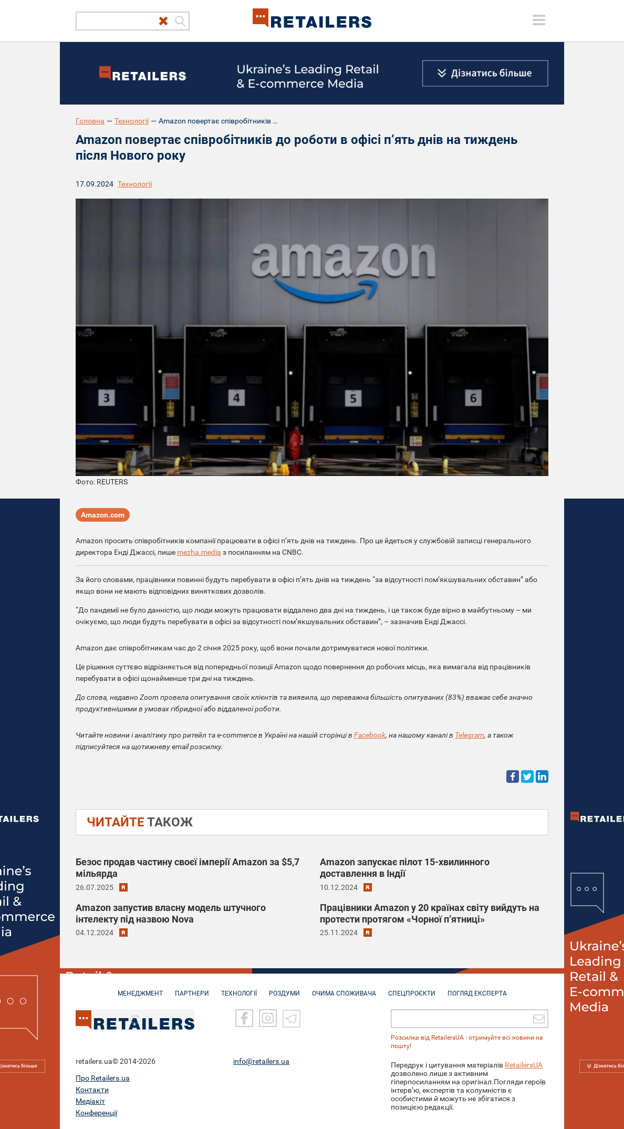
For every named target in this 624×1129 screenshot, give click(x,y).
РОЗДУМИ (284, 988)
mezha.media (199, 552)
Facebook (370, 735)
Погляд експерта (477, 988)
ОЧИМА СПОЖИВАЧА (344, 988)
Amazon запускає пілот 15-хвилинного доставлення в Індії (405, 867)
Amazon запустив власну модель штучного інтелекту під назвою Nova (171, 913)
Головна (90, 121)
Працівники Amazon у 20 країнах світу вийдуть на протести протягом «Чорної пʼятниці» (429, 913)
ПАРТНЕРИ (192, 988)
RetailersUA (524, 1065)
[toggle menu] (538, 19)
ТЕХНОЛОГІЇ (239, 988)
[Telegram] (291, 1018)
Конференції (96, 1113)
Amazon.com (102, 515)
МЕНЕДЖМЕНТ (140, 988)
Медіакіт (90, 1101)
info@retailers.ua (261, 1061)
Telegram (469, 735)
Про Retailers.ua (103, 1078)
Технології (132, 121)
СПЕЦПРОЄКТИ (411, 988)
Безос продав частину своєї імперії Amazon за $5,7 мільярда (187, 867)
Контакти (92, 1089)
